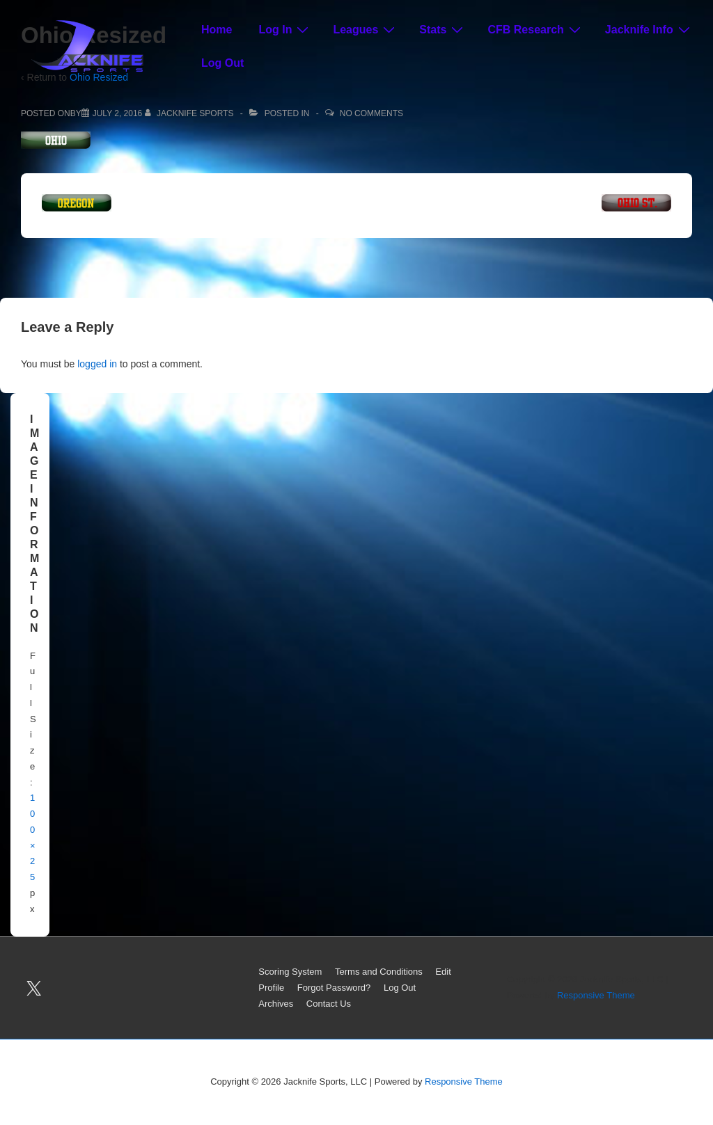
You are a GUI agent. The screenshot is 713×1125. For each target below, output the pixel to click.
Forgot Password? (334, 987)
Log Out (222, 63)
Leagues (365, 29)
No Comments (371, 113)
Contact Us (328, 1003)
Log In (285, 29)
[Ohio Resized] (118, 113)
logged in (97, 363)
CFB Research (535, 29)
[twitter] (34, 988)
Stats (443, 29)
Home (216, 29)
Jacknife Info (649, 29)
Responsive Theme (596, 995)
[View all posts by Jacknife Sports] (190, 113)
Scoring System (290, 971)
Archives (275, 1003)
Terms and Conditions (379, 971)
